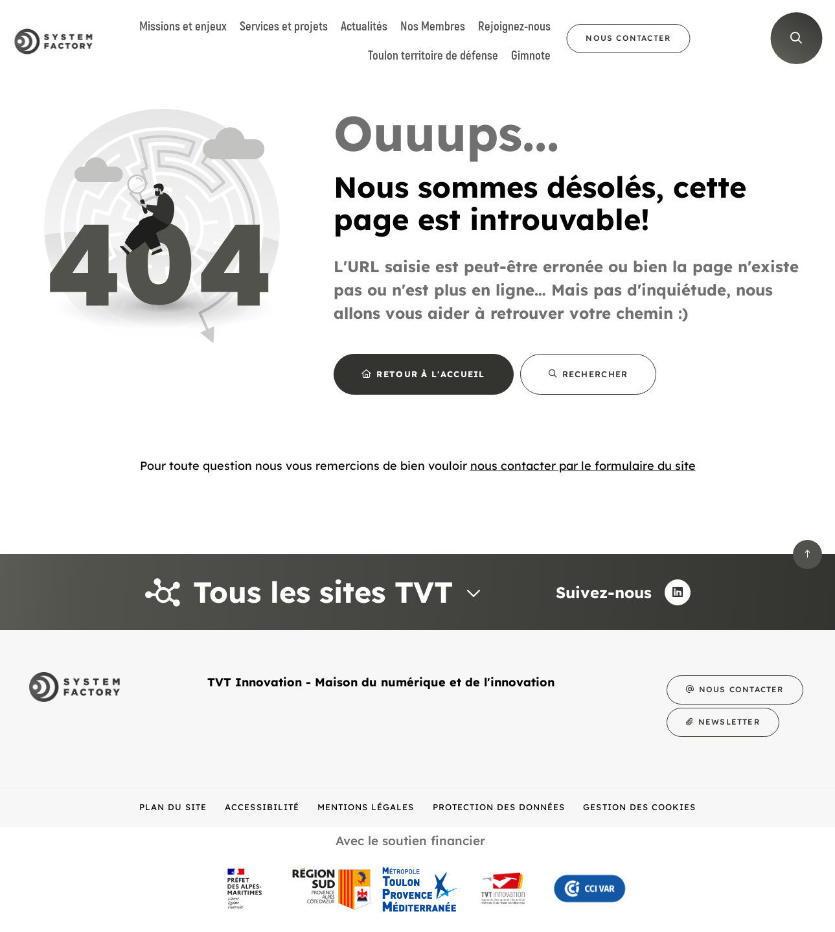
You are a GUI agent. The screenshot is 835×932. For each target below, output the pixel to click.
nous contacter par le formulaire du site (583, 465)
